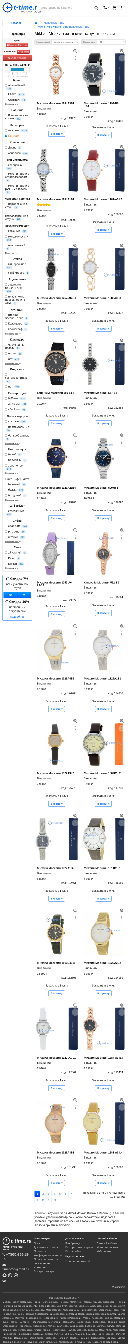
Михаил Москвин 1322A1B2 (55, 868)
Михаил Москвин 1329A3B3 (55, 1152)
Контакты (40, 1267)
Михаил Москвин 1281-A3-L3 (103, 199)
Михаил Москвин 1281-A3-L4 (103, 1152)
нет (12, 359)
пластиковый (15, 247)
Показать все (13, 104)
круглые (15, 421)
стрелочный (14, 513)
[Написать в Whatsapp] (11, 1275)
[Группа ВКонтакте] (10, 595)
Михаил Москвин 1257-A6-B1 (56, 298)
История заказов (107, 1247)
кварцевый (13, 167)
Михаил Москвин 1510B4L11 (56, 963)
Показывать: (89, 42)
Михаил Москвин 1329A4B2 (55, 678)
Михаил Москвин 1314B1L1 (102, 868)
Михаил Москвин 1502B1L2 (102, 773)
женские (23, 51)
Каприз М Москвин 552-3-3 (102, 582)
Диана (13, 147)
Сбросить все (17, 57)
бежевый (15, 484)
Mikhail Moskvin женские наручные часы (63, 26)
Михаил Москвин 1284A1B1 (55, 199)
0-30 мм (15, 398)
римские (15, 531)
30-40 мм (16, 404)
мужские (16, 130)
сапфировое (17, 272)
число (13, 353)
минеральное (15, 266)
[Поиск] (65, 8)
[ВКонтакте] (5, 1281)
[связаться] (106, 8)
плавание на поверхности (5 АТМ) (15, 300)
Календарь (16, 323)
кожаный (16, 231)
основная (16, 153)
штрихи (15, 537)
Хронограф (16, 329)
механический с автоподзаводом (17, 177)
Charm (15, 94)
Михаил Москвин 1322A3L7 (55, 773)
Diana (12, 558)
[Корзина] (114, 8)
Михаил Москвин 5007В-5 (101, 487)
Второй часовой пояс (16, 317)
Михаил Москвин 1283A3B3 (102, 298)
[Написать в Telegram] (17, 1275)
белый (13, 454)
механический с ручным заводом (17, 189)
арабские (16, 526)
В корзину (56, 133)
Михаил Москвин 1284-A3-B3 (103, 1057)
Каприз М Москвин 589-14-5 (55, 393)
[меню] (122, 8)
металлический (16, 238)
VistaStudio (119, 1287)
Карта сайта (73, 1251)
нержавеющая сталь (16, 205)
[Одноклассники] (24, 595)
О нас (37, 1243)
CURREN (15, 100)
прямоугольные (17, 429)
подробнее (17, 616)
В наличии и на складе (16, 117)
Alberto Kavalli (15, 87)
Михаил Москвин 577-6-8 (101, 393)
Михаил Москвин (17, 45)
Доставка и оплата (46, 1247)
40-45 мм (15, 409)
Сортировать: (43, 42)
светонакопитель (16, 378)
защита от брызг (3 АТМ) (14, 288)
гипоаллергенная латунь (16, 216)
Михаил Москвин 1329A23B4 (56, 487)
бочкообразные (17, 437)
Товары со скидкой (77, 1261)
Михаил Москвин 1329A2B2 (102, 963)
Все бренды (72, 1243)
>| (55, 1199)
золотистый (14, 467)
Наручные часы (54, 22)
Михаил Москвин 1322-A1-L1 (56, 1057)
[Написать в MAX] (5, 1275)
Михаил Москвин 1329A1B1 (102, 678)
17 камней (16, 552)
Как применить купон (79, 1247)
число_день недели (14, 346)
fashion (14, 564)
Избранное (104, 1251)
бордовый (16, 460)
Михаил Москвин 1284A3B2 (55, 103)
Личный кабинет (107, 1243)
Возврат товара (44, 1271)
